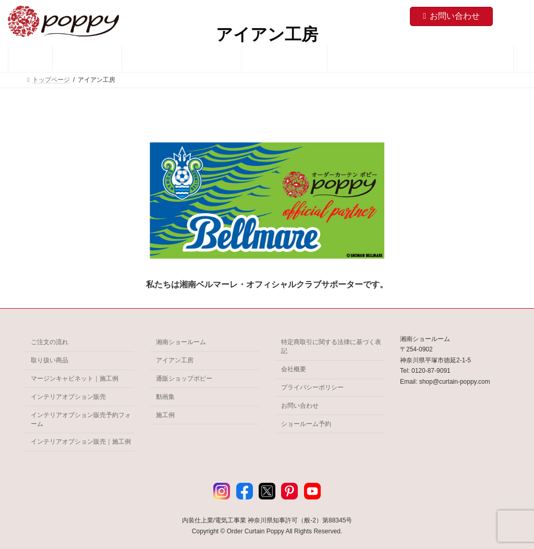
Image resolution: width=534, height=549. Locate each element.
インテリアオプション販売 (68, 396)
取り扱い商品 (49, 360)
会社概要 (293, 369)
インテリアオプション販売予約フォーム (81, 419)
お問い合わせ (451, 15)
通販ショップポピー (184, 378)
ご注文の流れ (49, 342)
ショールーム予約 (306, 423)
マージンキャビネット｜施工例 (74, 378)
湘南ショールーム (181, 342)
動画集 (165, 396)
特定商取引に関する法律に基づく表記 (331, 346)
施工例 (165, 414)
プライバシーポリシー (312, 387)
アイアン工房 (174, 360)
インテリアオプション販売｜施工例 (81, 441)
